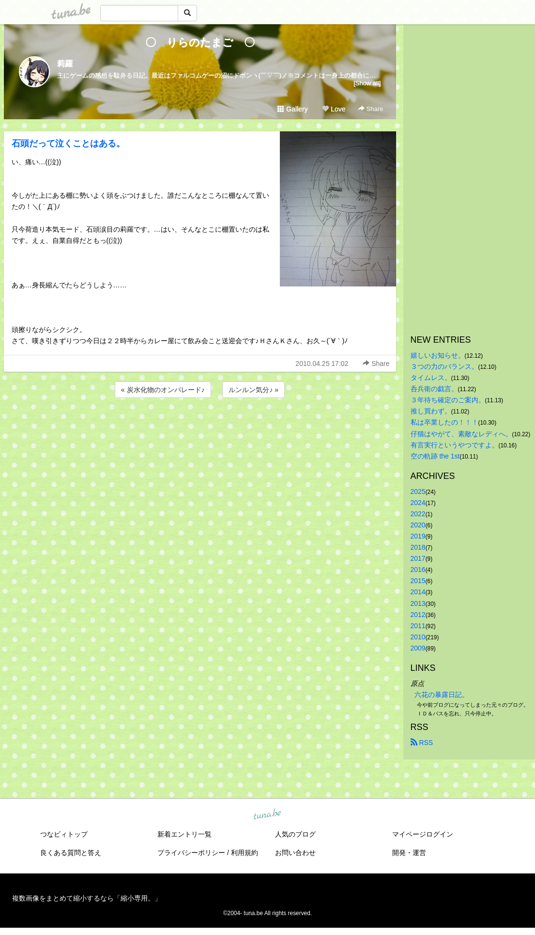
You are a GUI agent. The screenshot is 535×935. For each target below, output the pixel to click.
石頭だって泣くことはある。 (68, 143)
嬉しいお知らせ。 (438, 355)
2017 (418, 558)
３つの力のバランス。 (444, 366)
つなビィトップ (64, 834)
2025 (418, 491)
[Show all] (367, 83)
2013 (418, 603)
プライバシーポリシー (191, 852)
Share (370, 108)
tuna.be (267, 815)
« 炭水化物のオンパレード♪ (163, 390)
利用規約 (244, 852)
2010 (418, 637)
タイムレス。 (431, 377)
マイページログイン (422, 834)
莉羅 (65, 64)
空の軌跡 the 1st (435, 456)
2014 (418, 592)
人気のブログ (295, 834)
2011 (418, 626)
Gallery (292, 109)
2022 (418, 514)
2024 (418, 503)
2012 (418, 614)
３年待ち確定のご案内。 (448, 400)
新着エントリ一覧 (184, 834)
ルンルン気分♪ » (253, 390)
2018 (418, 547)
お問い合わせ (295, 852)
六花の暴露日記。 (441, 694)
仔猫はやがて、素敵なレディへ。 (461, 434)
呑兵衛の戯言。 (434, 389)
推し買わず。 (431, 411)
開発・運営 (409, 852)
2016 (418, 569)
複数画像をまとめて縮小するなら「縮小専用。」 (86, 898)
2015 (418, 581)
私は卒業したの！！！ (444, 422)
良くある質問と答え (70, 852)
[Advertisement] (200, 426)
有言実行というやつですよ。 (455, 445)
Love (333, 109)
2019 (418, 536)
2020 (418, 525)
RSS (422, 742)
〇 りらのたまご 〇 (205, 42)
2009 (418, 648)
